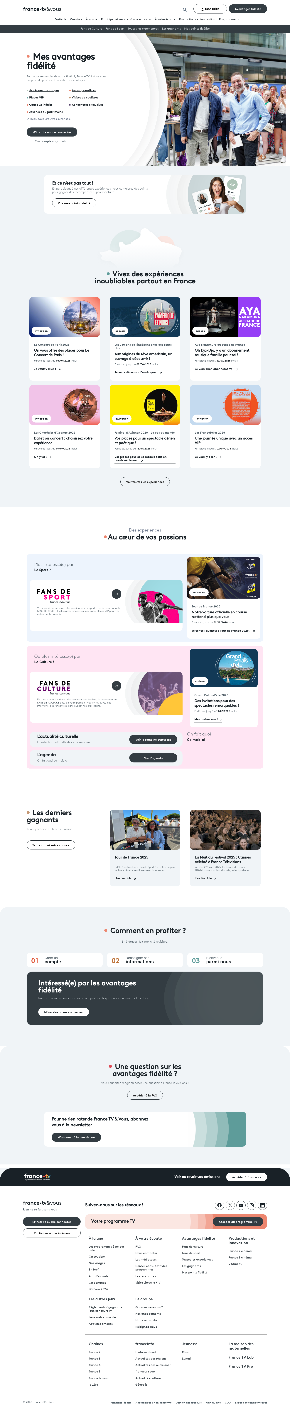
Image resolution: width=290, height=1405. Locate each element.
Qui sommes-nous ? (149, 1307)
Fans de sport (191, 1253)
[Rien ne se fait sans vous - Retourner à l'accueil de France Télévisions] (52, 1206)
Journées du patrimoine (46, 111)
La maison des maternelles (241, 1345)
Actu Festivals (98, 1276)
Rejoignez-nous (146, 1327)
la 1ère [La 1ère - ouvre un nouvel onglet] (93, 1384)
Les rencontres (145, 1276)
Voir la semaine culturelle (153, 739)
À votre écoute (165, 19)
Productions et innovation (197, 19)
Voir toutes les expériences (145, 481)
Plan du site (213, 1402)
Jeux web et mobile (102, 1317)
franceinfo (144, 1343)
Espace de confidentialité (251, 1402)
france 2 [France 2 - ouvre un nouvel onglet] (94, 1352)
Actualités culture (148, 1378)
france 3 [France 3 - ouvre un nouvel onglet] (94, 1358)
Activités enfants (101, 1324)
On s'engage (97, 1282)
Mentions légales (121, 1402)
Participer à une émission (52, 1233)
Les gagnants (171, 28)
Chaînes (96, 1343)
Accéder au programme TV (238, 1221)
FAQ (138, 1246)
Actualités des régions (150, 1358)
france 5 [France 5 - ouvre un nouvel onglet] (94, 1371)
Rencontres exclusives (87, 104)
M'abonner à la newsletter (76, 1137)
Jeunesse (190, 1343)
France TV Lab (241, 1357)
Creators (76, 19)
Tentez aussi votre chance (51, 845)
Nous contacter (146, 1253)
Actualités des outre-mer (153, 1365)
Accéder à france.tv (246, 1177)
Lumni (186, 1358)
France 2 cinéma (240, 1251)
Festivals (60, 19)
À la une (91, 19)
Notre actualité (146, 1320)
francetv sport (145, 1371)
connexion (210, 8)
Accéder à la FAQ (145, 1095)
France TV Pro (241, 1366)
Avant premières (84, 90)
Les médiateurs (146, 1259)
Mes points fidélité (197, 28)
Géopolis (141, 1384)
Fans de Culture (91, 28)
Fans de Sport (115, 28)
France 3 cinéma (240, 1257)
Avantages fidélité (248, 8)
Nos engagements (148, 1313)
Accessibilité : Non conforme (153, 1402)
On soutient (97, 1256)
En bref (94, 1269)
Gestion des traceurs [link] (189, 1402)
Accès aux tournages (44, 90)
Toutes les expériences (143, 28)
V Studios (235, 1264)
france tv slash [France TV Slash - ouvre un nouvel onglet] (99, 1378)
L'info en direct (145, 1352)
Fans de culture (192, 1246)
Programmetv (229, 19)
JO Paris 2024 (98, 1289)
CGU (228, 1402)
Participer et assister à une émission (126, 19)
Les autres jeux (102, 1298)
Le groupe (144, 1298)
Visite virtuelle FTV (148, 1282)
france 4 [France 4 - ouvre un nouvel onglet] (95, 1365)
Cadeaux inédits (40, 104)
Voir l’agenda (153, 758)
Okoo (185, 1352)
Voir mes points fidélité (74, 203)
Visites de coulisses (85, 97)
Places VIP (36, 97)
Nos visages (97, 1263)
